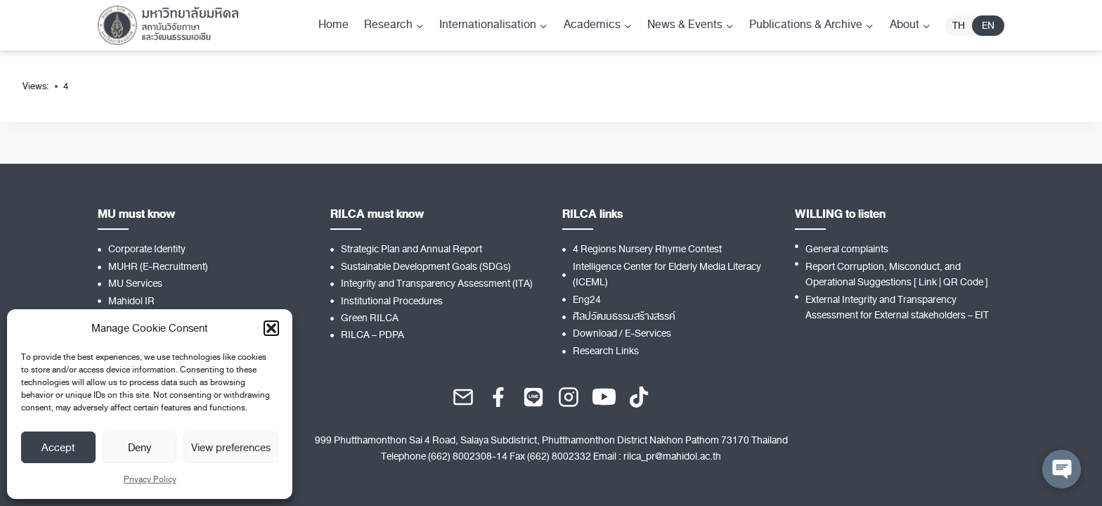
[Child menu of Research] (394, 25)
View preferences (231, 447)
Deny (139, 447)
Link (928, 282)
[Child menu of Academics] (598, 25)
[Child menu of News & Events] (690, 25)
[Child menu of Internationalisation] (493, 25)
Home (333, 24)
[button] (271, 328)
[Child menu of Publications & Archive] (811, 25)
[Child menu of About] (910, 25)
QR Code (963, 282)
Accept (58, 447)
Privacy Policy (150, 479)
